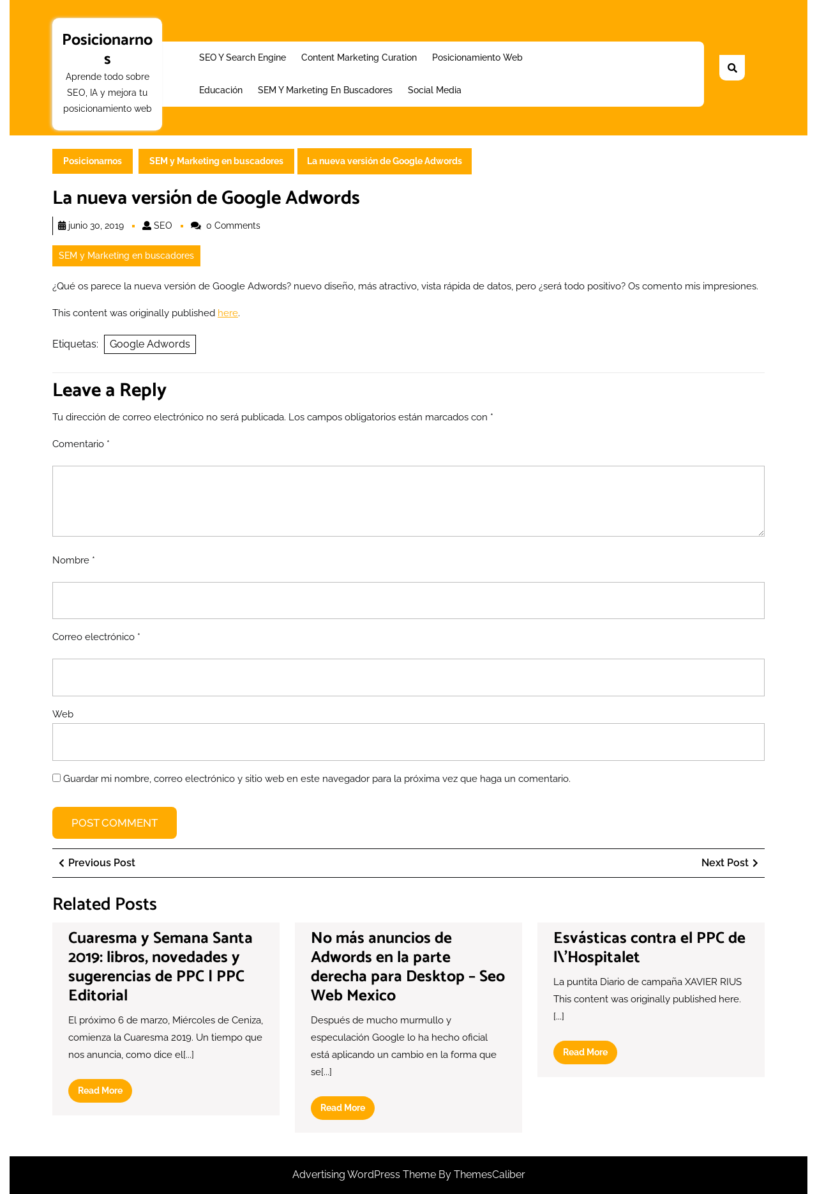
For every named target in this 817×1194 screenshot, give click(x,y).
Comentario (81, 444)
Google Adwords (150, 344)
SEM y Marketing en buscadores (325, 90)
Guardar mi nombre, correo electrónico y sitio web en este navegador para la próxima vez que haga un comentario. (317, 779)
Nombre (73, 560)
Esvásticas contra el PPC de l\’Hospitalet (649, 948)
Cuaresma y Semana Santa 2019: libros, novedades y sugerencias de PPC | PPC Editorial (160, 967)
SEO (163, 225)
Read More (105, 1093)
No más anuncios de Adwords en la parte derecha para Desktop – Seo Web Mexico (408, 967)
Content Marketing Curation (359, 57)
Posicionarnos (107, 50)
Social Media (434, 90)
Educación (221, 90)
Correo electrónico (96, 637)
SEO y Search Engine (242, 57)
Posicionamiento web (477, 57)
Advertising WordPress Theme (365, 1174)
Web (62, 714)
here (228, 313)
